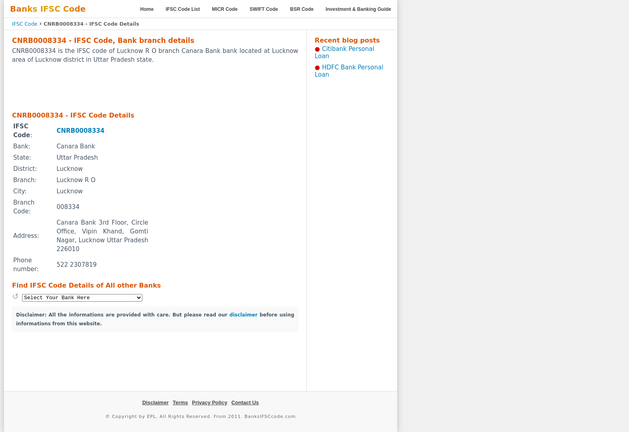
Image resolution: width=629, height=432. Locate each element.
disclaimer (243, 315)
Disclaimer (155, 403)
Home (147, 9)
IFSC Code (24, 24)
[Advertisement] (155, 87)
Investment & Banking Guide (358, 9)
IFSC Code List (183, 9)
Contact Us (245, 403)
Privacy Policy (209, 403)
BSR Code (302, 9)
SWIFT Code (264, 9)
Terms (180, 403)
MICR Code (224, 9)
